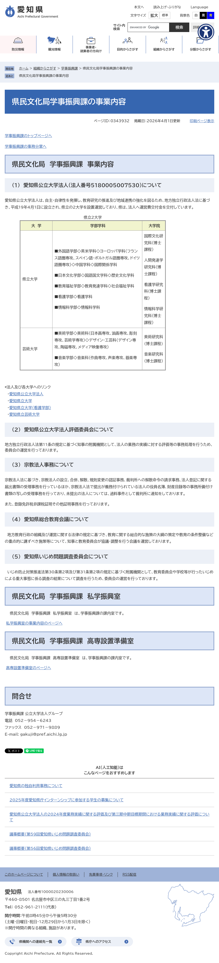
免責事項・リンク (101, 874)
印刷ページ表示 (202, 121)
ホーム (23, 68)
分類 (200, 49)
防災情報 (18, 49)
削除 (72, 76)
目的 (127, 49)
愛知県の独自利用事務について (36, 786)
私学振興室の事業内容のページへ (34, 623)
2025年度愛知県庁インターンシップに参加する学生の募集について (67, 800)
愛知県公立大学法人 (26, 394)
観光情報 (54, 49)
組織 (164, 49)
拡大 (154, 15)
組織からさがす (44, 68)
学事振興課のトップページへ (28, 136)
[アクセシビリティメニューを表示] (206, 32)
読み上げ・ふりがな (167, 7)
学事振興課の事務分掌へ (26, 146)
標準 (165, 15)
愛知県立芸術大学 (24, 414)
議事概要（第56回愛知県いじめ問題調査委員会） (50, 848)
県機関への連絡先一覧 (35, 941)
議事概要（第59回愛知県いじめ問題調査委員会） (50, 834)
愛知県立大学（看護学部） (30, 408)
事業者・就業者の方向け (91, 49)
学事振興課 (69, 68)
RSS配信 (130, 874)
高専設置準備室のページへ (28, 668)
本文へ (139, 7)
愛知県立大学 (20, 401)
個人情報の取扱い (66, 874)
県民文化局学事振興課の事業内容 (44, 75)
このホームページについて (24, 874)
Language (199, 7)
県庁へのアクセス (98, 941)
